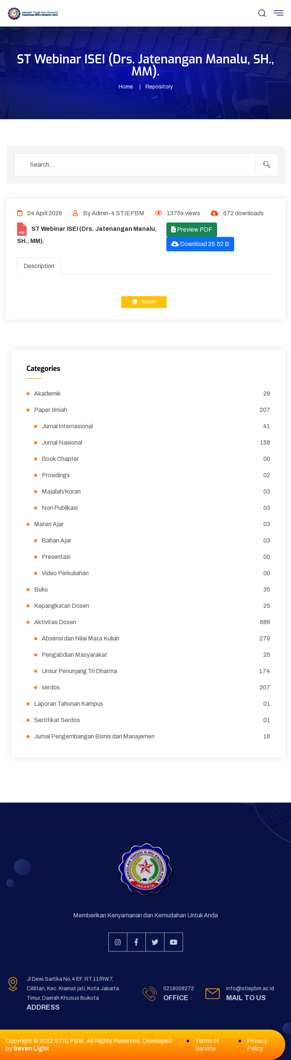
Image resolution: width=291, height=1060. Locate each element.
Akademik (152, 393)
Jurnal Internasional (156, 426)
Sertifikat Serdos (152, 720)
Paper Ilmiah (152, 410)
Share (144, 302)
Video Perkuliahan (156, 573)
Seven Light (31, 1048)
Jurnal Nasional (156, 442)
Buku (152, 589)
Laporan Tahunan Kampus (152, 704)
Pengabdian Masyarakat (156, 655)
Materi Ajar (152, 524)
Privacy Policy (257, 1045)
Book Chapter (156, 459)
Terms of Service (207, 1045)
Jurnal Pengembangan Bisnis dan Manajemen (152, 736)
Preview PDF (191, 229)
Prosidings (156, 475)
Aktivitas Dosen (152, 622)
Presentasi (156, 557)
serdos (156, 687)
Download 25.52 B (200, 244)
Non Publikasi (156, 508)
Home (126, 87)
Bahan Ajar (156, 540)
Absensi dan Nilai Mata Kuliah (156, 638)
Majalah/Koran (156, 491)
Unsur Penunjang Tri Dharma (156, 671)
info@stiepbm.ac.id (250, 991)
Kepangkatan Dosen (152, 606)
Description (38, 266)
